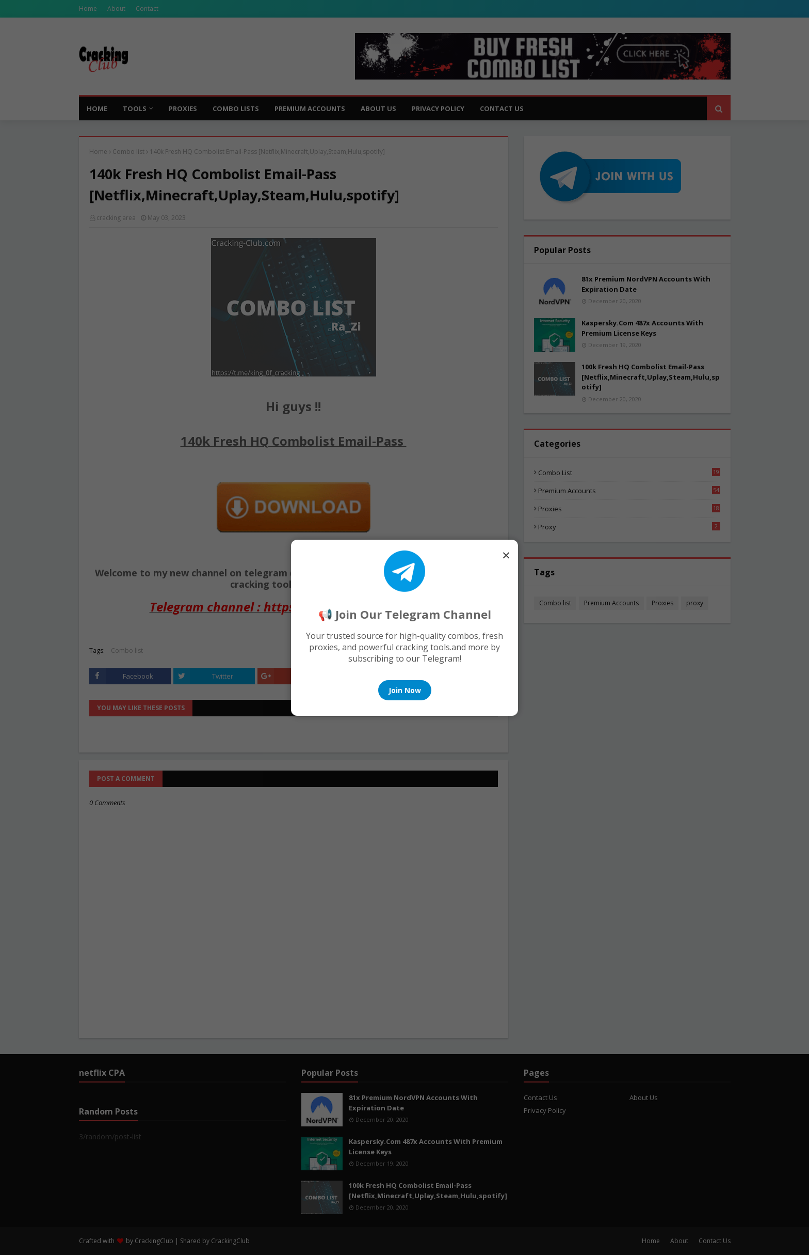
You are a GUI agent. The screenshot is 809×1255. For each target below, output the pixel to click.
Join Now (405, 690)
